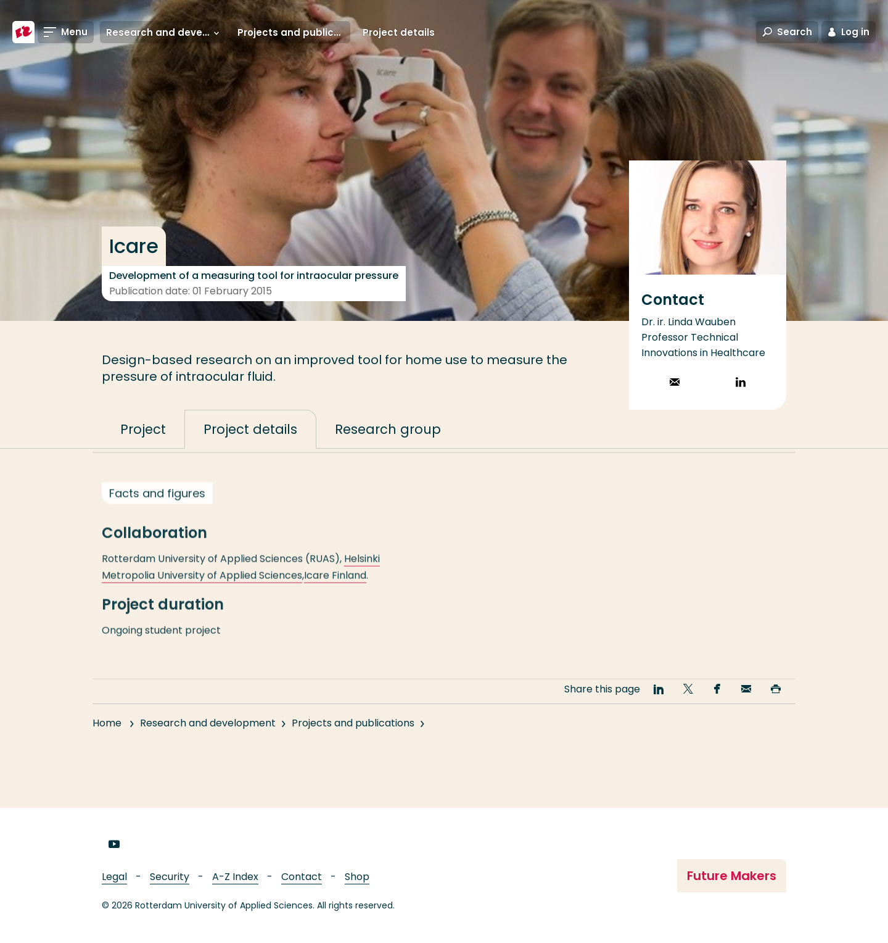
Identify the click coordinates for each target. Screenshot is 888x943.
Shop (357, 877)
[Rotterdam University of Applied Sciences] (23, 32)
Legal (114, 877)
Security (169, 877)
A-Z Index (235, 877)
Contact (301, 877)
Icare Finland (335, 587)
